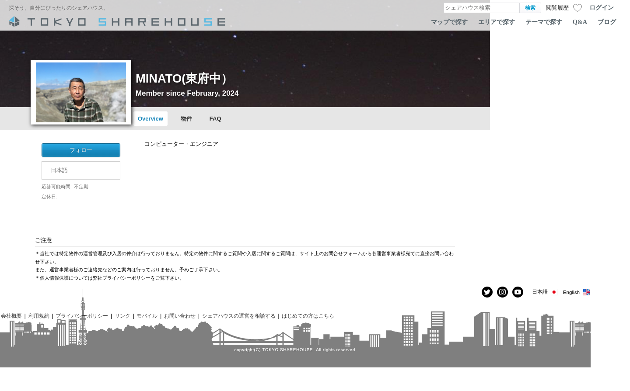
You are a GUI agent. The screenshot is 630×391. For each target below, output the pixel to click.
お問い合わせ (180, 315)
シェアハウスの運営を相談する (239, 315)
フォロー (81, 150)
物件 (186, 118)
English (577, 292)
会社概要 (11, 315)
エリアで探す (496, 21)
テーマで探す (543, 21)
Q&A (580, 21)
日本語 (545, 292)
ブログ (607, 21)
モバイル (147, 315)
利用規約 (38, 315)
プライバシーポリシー (82, 315)
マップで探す (449, 21)
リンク (122, 315)
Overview (150, 118)
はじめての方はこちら (308, 315)
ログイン (601, 7)
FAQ (215, 118)
